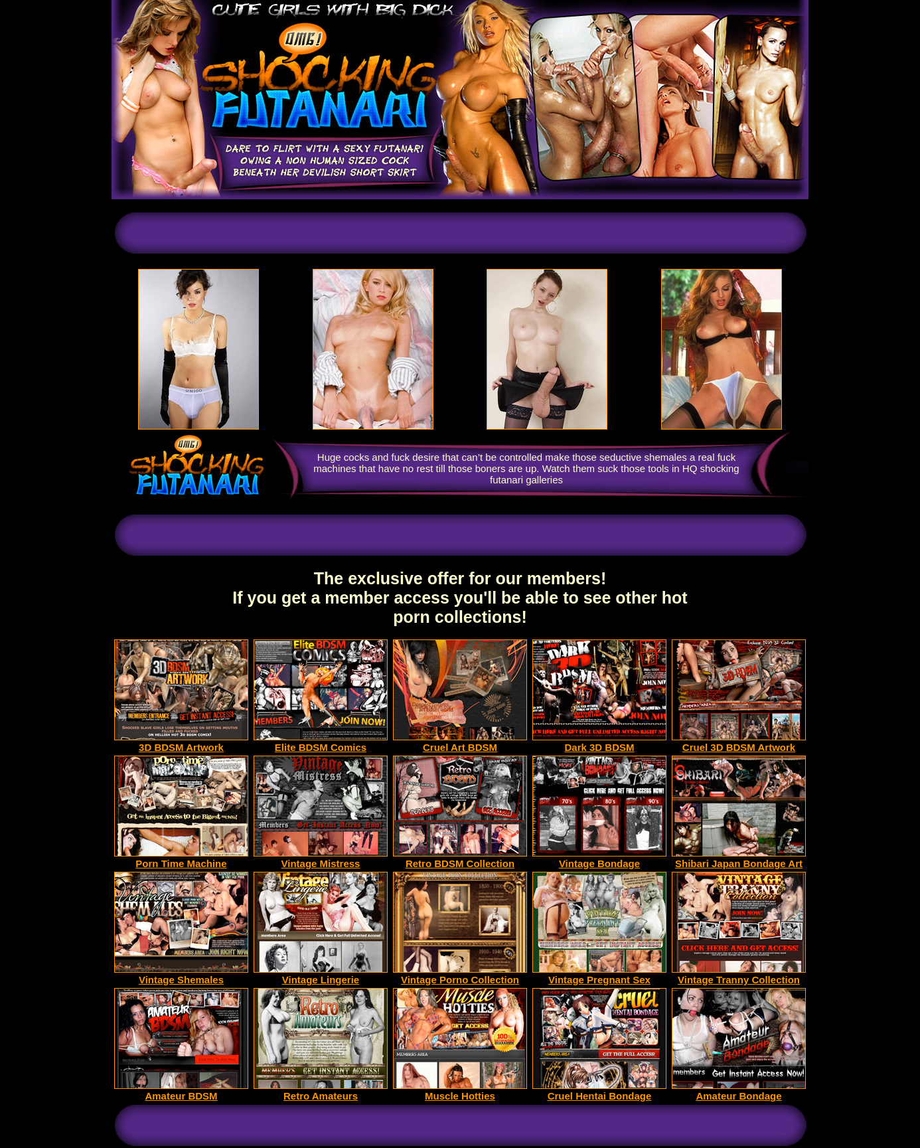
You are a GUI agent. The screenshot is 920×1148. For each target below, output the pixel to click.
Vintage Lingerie (321, 975)
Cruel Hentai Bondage (599, 1091)
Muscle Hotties (460, 1091)
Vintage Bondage (599, 859)
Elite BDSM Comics (321, 742)
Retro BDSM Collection (460, 859)
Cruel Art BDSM (460, 742)
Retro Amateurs (321, 1091)
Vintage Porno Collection (460, 975)
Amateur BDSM (181, 1091)
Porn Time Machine (181, 859)
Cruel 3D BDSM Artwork (739, 742)
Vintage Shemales (181, 975)
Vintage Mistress (321, 859)
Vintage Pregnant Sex (599, 975)
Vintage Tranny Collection (739, 975)
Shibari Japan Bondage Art (739, 859)
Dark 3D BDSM (599, 742)
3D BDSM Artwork (181, 742)
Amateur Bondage (739, 1091)
